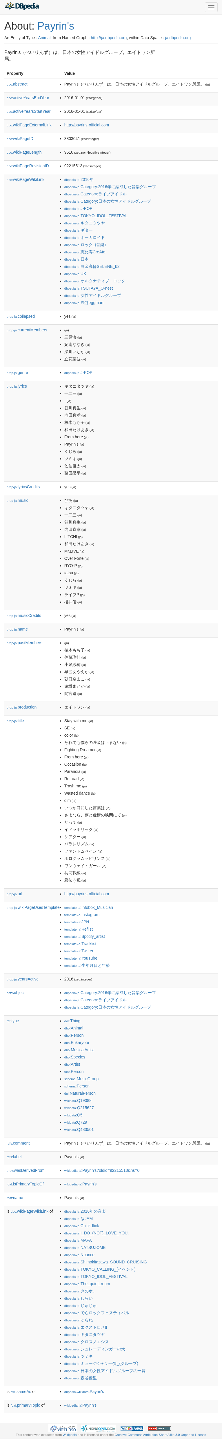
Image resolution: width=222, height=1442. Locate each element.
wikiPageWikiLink (25, 179)
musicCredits (24, 615)
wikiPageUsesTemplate (33, 907)
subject (16, 992)
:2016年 (79, 179)
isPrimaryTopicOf (25, 1184)
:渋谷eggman (83, 302)
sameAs (21, 1391)
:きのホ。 (80, 1291)
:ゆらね (78, 1320)
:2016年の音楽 (85, 1211)
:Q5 (73, 1115)
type (13, 1020)
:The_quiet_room (87, 1283)
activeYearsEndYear (28, 97)
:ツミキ (78, 1356)
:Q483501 (79, 1129)
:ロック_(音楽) (85, 244)
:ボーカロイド (84, 237)
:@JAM (78, 1218)
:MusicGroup (81, 1078)
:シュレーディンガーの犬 (94, 1349)
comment (18, 1143)
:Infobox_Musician (88, 907)
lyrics (17, 386)
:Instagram (81, 914)
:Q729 (75, 1122)
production (22, 707)
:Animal (73, 1028)
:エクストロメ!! (85, 1327)
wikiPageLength (24, 152)
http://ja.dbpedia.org (109, 37)
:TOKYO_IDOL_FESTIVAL (96, 215)
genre (17, 372)
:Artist (72, 1064)
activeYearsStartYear (29, 111)
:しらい (78, 1298)
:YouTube (80, 958)
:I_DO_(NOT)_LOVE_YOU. (96, 1233)
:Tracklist (80, 943)
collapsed (21, 316)
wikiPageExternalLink (29, 125)
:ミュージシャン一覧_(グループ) (101, 1363)
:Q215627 (79, 1107)
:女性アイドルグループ (92, 295)
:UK (75, 273)
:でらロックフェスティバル (96, 1312)
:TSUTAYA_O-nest (88, 288)
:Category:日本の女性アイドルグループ (107, 201)
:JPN (76, 922)
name (17, 629)
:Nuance (79, 1254)
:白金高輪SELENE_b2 (92, 266)
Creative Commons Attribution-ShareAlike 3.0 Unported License (160, 1434)
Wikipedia (70, 1434)
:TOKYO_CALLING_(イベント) (100, 1269)
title (15, 720)
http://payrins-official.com (86, 125)
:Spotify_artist (84, 936)
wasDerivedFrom (26, 1170)
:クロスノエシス (86, 1341)
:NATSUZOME (85, 1247)
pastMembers (24, 642)
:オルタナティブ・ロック (94, 281)
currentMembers (27, 330)
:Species (74, 1057)
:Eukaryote (76, 1042)
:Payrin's (80, 1184)
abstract (17, 84)
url (14, 893)
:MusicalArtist (79, 1049)
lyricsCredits (23, 486)
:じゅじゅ (80, 1305)
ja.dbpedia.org (178, 37)
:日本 (76, 259)
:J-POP (78, 208)
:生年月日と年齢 (87, 965)
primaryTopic (25, 1405)
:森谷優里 (80, 1378)
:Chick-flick (81, 1225)
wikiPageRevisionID (28, 166)
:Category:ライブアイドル (95, 194)
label (14, 1156)
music (17, 500)
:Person (74, 1035)
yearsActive (23, 979)
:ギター (78, 230)
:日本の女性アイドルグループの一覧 (104, 1370)
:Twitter (78, 951)
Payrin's (55, 26)
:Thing (72, 1020)
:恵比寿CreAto (84, 252)
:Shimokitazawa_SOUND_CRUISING (105, 1262)
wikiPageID (20, 138)
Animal (44, 37)
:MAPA (78, 1240)
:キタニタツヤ (84, 223)
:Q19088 (78, 1100)
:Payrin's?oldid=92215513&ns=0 (102, 1170)
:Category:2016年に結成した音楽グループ (110, 186)
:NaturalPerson (80, 1093)
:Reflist (78, 929)
